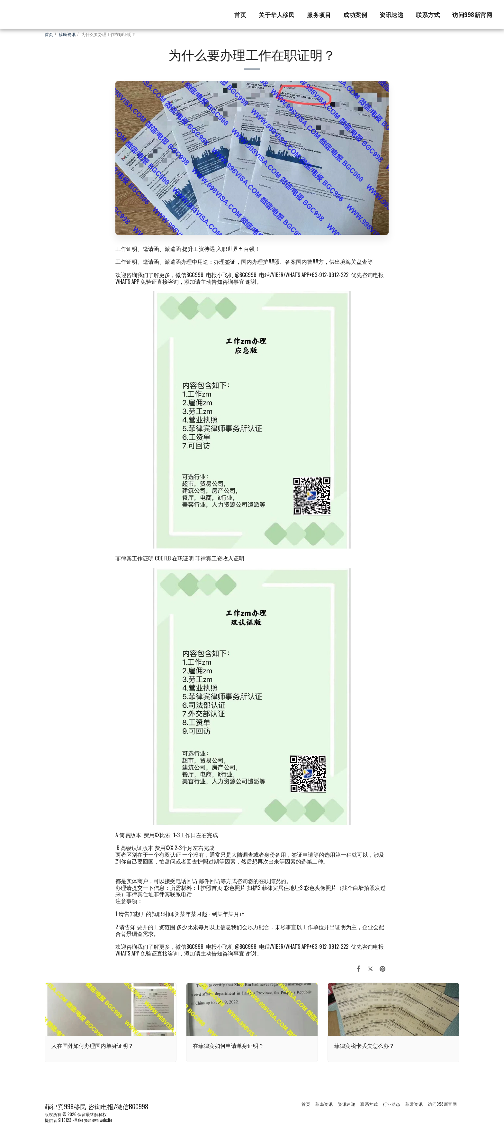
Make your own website (93, 1120)
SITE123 (64, 1120)
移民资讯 (67, 34)
